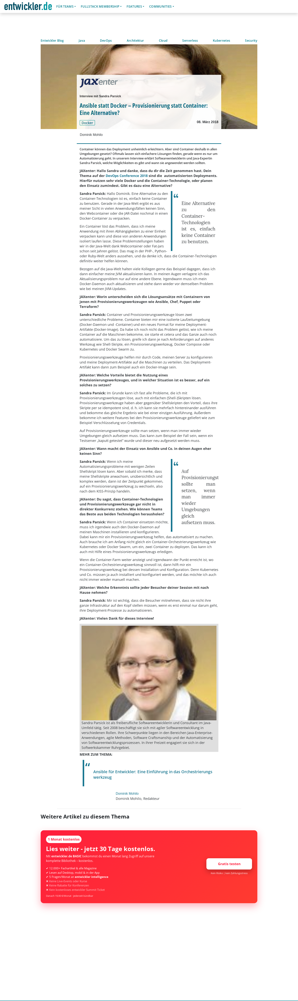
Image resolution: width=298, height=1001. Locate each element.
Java (82, 40)
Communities (160, 6)
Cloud (163, 40)
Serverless (190, 40)
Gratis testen (229, 864)
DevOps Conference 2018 (127, 175)
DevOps (106, 40)
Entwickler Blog (52, 40)
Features (134, 6)
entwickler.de (28, 7)
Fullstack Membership (100, 6)
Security (251, 40)
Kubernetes (221, 40)
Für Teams (65, 6)
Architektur (135, 40)
